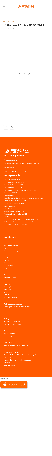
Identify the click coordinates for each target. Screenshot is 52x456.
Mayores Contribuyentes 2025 (14, 211)
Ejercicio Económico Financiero (15, 201)
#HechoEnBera (9, 365)
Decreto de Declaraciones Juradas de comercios (21, 219)
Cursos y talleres (10, 287)
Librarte (6, 295)
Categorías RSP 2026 (11, 193)
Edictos (6, 217)
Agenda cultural (9, 333)
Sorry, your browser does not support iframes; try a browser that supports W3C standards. (16, 404)
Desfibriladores (9, 265)
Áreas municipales (10, 160)
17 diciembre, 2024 (8, 28)
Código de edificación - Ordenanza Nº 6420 (19, 222)
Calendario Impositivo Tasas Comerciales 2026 (20, 190)
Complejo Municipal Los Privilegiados (17, 307)
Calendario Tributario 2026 (13, 185)
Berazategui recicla (10, 277)
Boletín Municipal (10, 206)
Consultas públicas (10, 195)
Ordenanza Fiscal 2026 (12, 180)
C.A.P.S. (6, 260)
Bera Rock (7, 289)
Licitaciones (9, 21)
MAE (5, 292)
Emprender (8, 336)
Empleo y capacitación (12, 321)
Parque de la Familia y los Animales (17, 360)
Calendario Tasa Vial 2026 (13, 187)
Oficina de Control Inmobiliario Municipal (20, 355)
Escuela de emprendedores (13, 324)
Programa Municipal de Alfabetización (17, 345)
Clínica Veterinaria (10, 263)
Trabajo (7, 319)
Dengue (6, 268)
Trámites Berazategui (11, 251)
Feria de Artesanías (10, 297)
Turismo (7, 363)
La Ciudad (7, 357)
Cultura (7, 284)
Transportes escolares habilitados (16, 224)
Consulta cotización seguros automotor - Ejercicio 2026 (23, 198)
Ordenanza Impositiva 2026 (14, 182)
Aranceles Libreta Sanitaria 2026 (15, 214)
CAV (5, 248)
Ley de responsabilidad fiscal (14, 203)
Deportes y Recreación (12, 352)
